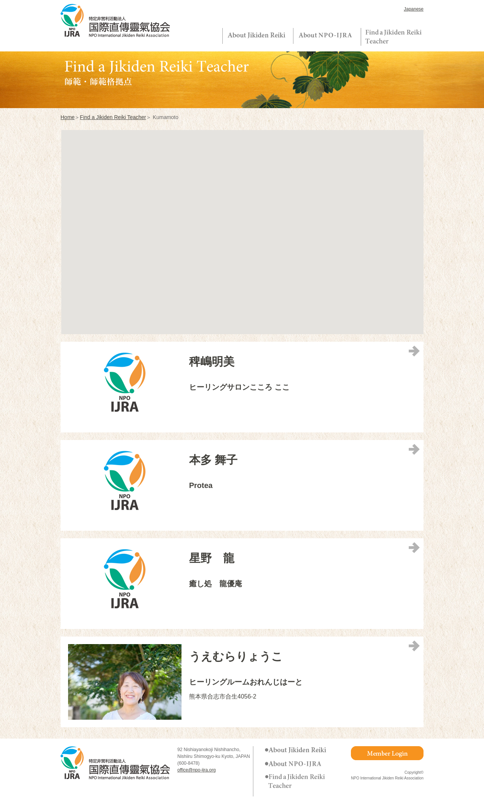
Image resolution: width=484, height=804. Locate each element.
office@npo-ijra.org (196, 770)
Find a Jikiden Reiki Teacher (113, 117)
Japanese (414, 9)
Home (67, 117)
